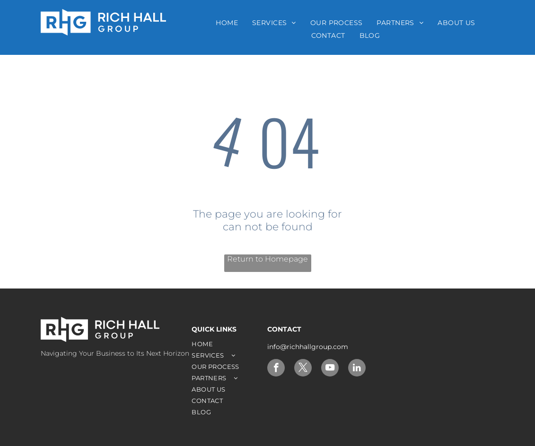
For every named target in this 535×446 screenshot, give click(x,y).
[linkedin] (357, 369)
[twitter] (303, 369)
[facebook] (276, 369)
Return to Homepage (267, 258)
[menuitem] (227, 22)
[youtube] (330, 369)
